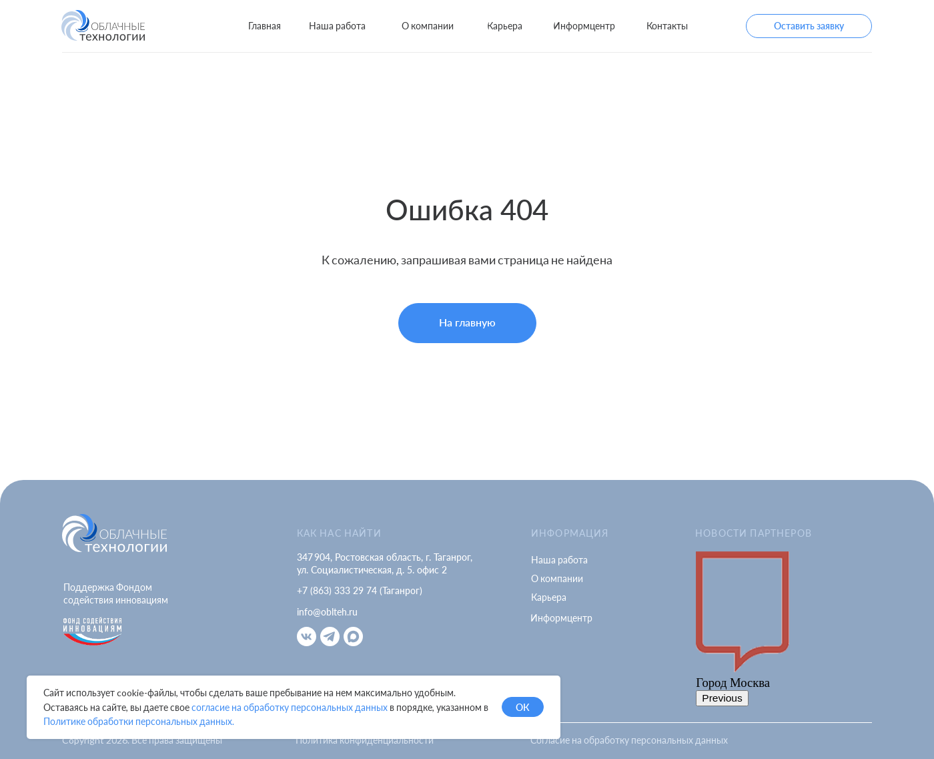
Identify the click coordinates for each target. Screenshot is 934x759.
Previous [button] (722, 698)
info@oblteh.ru (327, 611)
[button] (809, 26)
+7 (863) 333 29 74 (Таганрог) (359, 590)
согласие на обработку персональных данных (289, 707)
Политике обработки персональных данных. (138, 721)
